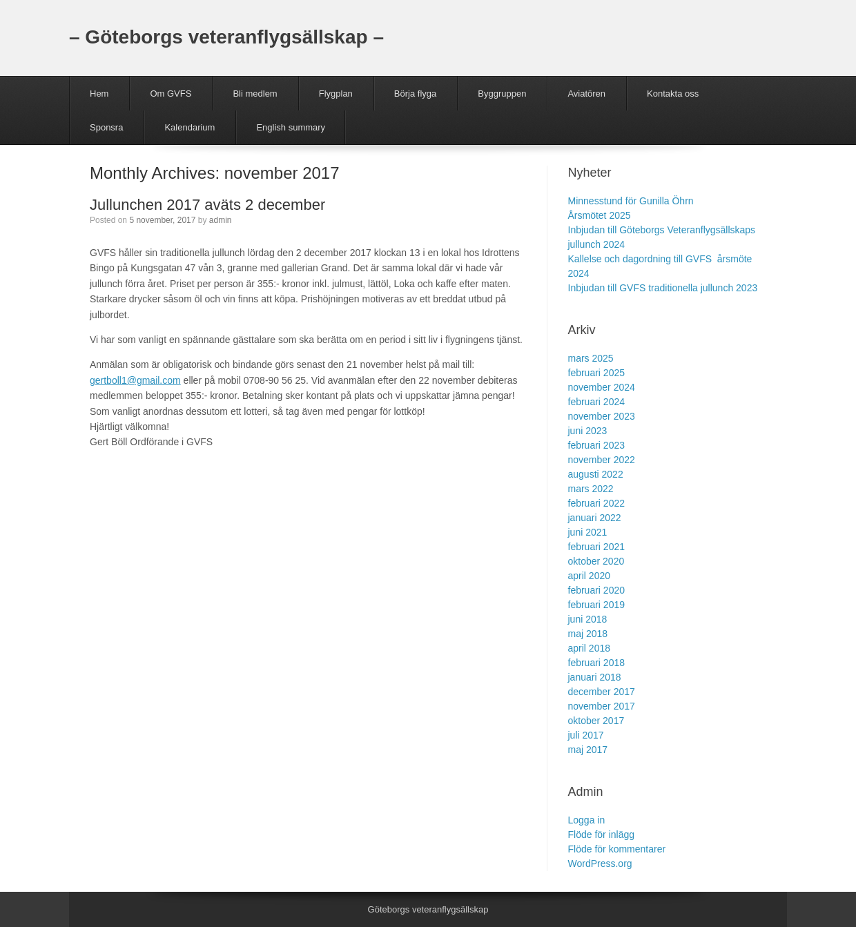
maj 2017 (588, 749)
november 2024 (601, 387)
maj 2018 (588, 633)
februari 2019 (596, 604)
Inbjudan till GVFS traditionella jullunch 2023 (663, 287)
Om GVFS (170, 93)
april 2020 (589, 575)
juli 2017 (586, 735)
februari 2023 (596, 445)
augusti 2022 (595, 474)
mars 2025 (591, 358)
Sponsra (106, 127)
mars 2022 (591, 488)
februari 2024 (596, 401)
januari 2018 (594, 677)
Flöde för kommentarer (617, 849)
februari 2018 (596, 662)
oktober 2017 (596, 720)
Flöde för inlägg (601, 834)
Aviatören (586, 93)
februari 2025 (596, 372)
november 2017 (601, 706)
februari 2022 (596, 503)
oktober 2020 (596, 561)
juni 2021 (587, 532)
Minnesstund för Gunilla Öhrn (631, 200)
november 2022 (601, 459)
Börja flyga (415, 93)
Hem (99, 93)
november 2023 (601, 416)
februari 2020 (596, 590)
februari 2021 (596, 546)
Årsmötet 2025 (599, 215)
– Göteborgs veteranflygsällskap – (226, 37)
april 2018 (589, 648)
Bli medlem (255, 93)
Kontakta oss (673, 93)
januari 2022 (594, 517)
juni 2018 (587, 619)
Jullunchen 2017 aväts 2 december (207, 204)
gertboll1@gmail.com (135, 380)
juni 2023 (587, 430)
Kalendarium (189, 127)
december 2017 (601, 691)
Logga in (586, 820)
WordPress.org (600, 863)
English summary (290, 127)
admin (220, 220)
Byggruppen (502, 93)
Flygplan (336, 93)
